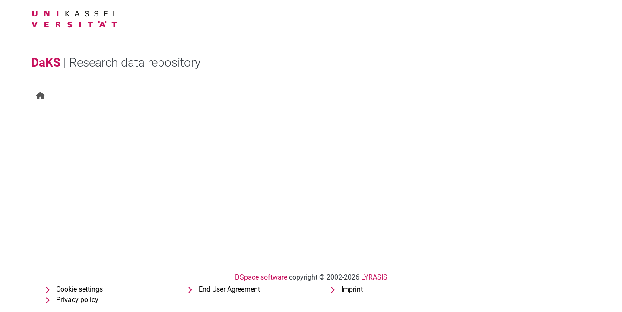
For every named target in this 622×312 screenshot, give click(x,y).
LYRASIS (374, 277)
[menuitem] (40, 96)
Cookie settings (79, 289)
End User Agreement (229, 289)
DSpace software (261, 277)
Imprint (352, 289)
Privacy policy (77, 300)
